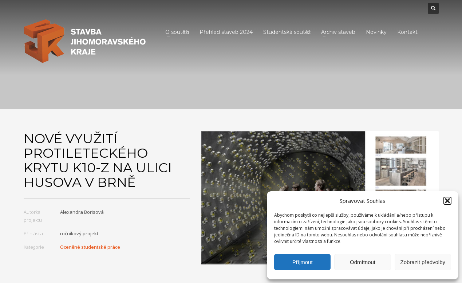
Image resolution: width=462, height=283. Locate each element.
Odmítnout (362, 262)
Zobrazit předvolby (422, 262)
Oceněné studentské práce (90, 247)
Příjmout (302, 262)
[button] (447, 200)
